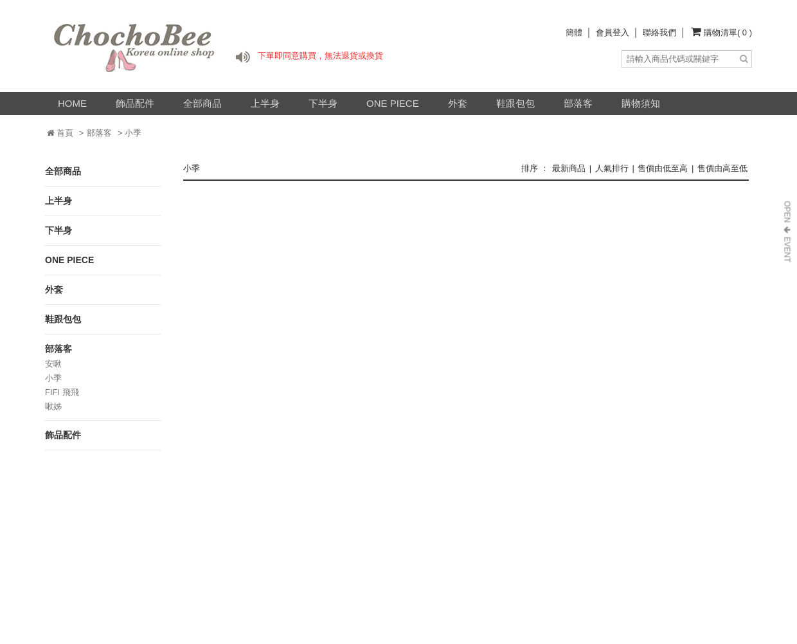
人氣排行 (612, 168)
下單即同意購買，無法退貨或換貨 (320, 55)
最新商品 (569, 168)
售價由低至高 (663, 168)
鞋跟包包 (515, 103)
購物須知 (641, 103)
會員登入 (612, 32)
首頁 (60, 133)
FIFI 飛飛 (62, 392)
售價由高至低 (722, 168)
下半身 (323, 103)
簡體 (574, 32)
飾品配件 (135, 103)
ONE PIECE (392, 103)
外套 (457, 103)
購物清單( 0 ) (728, 32)
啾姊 (53, 406)
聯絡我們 (659, 32)
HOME (72, 103)
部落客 (578, 103)
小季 (53, 378)
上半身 (265, 103)
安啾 (53, 364)
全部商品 (202, 103)
